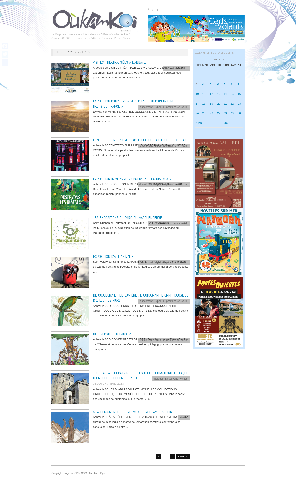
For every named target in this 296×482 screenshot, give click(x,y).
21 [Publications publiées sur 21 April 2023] (225, 103)
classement (146, 107)
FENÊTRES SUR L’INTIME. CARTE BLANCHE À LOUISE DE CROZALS (140, 140)
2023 (70, 52)
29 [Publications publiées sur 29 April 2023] (232, 113)
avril (80, 52)
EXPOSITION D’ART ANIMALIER (114, 256)
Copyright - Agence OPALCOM (69, 473)
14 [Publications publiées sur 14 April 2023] (225, 93)
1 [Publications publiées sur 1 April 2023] (231, 74)
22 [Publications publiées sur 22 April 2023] (232, 103)
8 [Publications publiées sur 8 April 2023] (231, 84)
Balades (158, 378)
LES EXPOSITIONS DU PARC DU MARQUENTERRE (127, 217)
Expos (157, 107)
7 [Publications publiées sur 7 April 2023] (224, 84)
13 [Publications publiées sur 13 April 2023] (218, 93)
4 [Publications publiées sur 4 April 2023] (203, 84)
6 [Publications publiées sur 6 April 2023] (218, 84)
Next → (182, 456)
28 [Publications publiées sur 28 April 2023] (225, 113)
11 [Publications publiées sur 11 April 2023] (203, 93)
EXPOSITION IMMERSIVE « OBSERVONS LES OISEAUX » (132, 178)
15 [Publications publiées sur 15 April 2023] (232, 93)
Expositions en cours (175, 107)
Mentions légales (98, 473)
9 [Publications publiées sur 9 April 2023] (238, 84)
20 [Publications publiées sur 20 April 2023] (218, 103)
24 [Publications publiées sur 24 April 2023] (197, 113)
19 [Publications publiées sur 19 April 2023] (211, 103)
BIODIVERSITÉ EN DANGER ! (113, 334)
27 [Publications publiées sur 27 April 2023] (218, 113)
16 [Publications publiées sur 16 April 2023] (239, 93)
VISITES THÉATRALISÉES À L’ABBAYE (119, 62)
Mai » (227, 122)
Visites (183, 68)
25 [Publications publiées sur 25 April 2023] (203, 113)
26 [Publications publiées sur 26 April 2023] (211, 113)
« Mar (199, 122)
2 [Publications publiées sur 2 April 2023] (238, 74)
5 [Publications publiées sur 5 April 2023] (211, 84)
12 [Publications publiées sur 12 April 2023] (211, 93)
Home (59, 52)
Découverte (171, 68)
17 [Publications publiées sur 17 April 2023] (197, 103)
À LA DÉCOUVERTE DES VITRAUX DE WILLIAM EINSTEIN (132, 411)
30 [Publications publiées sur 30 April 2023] (239, 113)
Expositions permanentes (172, 223)
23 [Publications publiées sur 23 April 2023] (239, 103)
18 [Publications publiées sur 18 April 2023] (203, 103)
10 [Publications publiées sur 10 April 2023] (197, 93)
